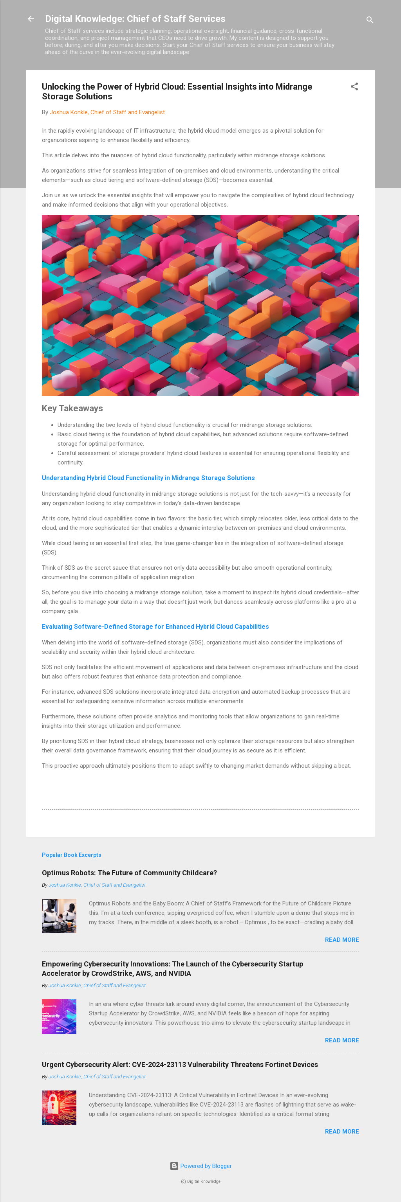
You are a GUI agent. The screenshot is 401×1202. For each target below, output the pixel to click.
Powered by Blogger (201, 1166)
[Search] (370, 21)
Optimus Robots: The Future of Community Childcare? (129, 873)
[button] (354, 88)
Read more (342, 939)
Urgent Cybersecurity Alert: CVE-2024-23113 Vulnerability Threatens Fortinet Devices (180, 1064)
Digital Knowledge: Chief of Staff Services (135, 18)
